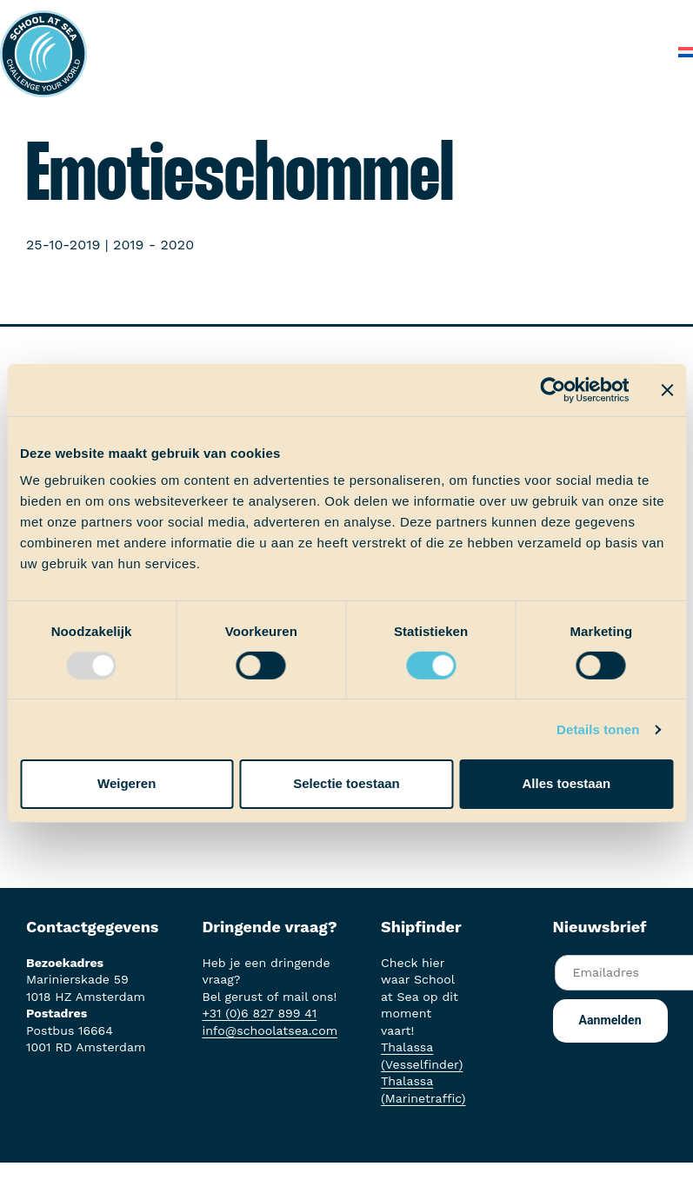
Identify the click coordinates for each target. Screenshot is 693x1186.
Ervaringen (499, 17)
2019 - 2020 (153, 244)
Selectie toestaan (346, 783)
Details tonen (597, 729)
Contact (630, 51)
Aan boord (407, 17)
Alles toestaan (566, 783)
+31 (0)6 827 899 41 (259, 1013)
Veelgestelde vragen (515, 51)
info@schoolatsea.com (269, 1030)
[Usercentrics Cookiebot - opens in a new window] (552, 389)
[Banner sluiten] (667, 389)
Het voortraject (300, 17)
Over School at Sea (362, 51)
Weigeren (126, 783)
